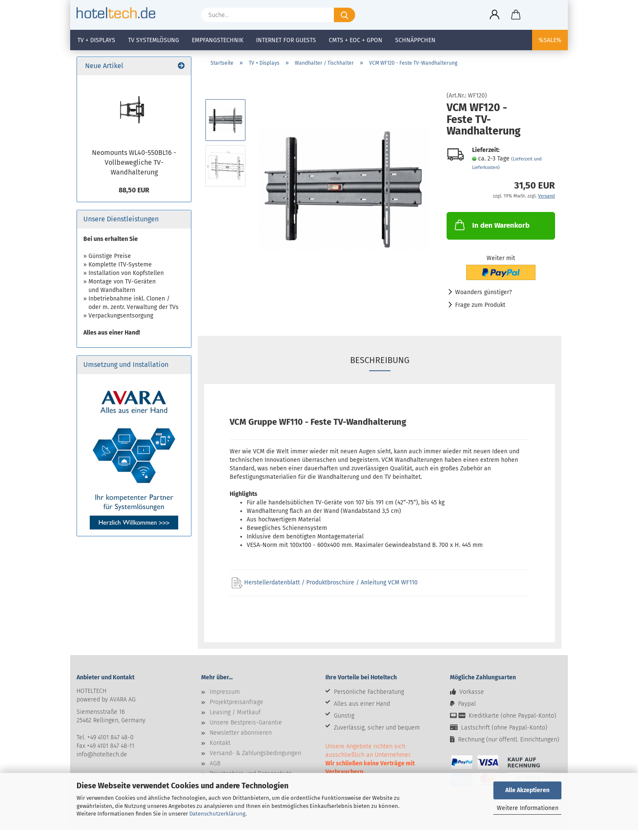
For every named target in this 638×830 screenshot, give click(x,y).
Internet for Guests (286, 40)
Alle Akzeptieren (527, 790)
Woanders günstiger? (483, 292)
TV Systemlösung (153, 40)
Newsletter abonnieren (241, 732)
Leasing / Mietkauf (235, 712)
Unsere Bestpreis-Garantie (246, 722)
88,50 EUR (134, 190)
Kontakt (220, 743)
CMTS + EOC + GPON (355, 40)
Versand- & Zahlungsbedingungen (255, 753)
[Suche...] (344, 15)
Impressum (225, 691)
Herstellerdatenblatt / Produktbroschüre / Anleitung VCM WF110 (325, 582)
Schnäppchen (415, 40)
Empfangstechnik (217, 40)
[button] (494, 15)
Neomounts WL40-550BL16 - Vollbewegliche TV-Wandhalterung (134, 162)
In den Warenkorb (491, 225)
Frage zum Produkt (480, 305)
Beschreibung (380, 360)
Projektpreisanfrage (236, 702)
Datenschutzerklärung (217, 813)
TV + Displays (96, 40)
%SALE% (549, 40)
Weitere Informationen (527, 808)
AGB (215, 763)
